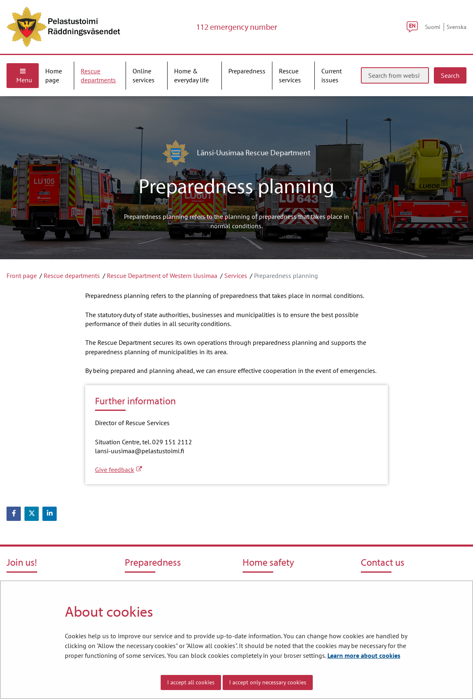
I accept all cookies (190, 682)
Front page (22, 275)
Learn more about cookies (363, 655)
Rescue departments (72, 275)
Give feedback (118, 469)
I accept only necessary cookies (267, 682)
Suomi (432, 27)
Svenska (456, 27)
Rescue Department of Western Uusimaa (162, 275)
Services (235, 275)
